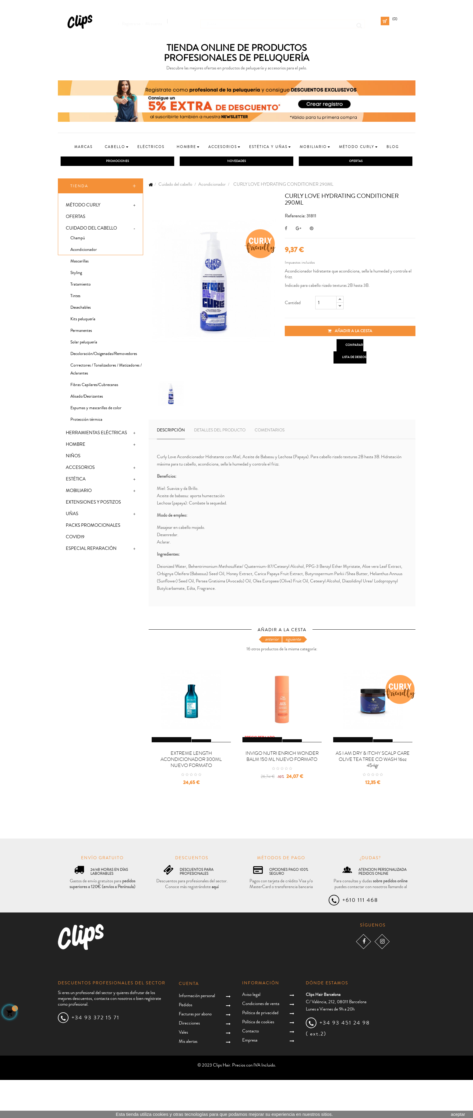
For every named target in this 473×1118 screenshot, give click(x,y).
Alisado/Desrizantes (86, 398)
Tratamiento (80, 286)
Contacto (250, 1069)
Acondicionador (83, 251)
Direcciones (189, 1061)
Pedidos (185, 1043)
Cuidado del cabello (91, 230)
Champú (77, 240)
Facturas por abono (195, 1052)
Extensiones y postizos (93, 504)
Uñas (72, 515)
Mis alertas (188, 1079)
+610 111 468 (360, 938)
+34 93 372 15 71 (95, 1056)
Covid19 (75, 538)
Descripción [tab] (171, 432)
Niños (73, 457)
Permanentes (81, 332)
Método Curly (83, 206)
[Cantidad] (326, 304)
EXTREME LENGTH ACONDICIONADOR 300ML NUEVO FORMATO (191, 797)
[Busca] (282, 21)
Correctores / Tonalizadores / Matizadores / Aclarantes (106, 371)
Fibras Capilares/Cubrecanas (94, 386)
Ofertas (75, 218)
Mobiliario (79, 492)
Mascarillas (79, 263)
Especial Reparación (91, 550)
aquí (215, 925)
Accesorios (80, 469)
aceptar (458, 1114)
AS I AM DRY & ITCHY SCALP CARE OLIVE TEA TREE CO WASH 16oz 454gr (373, 797)
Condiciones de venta (260, 1042)
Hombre (75, 446)
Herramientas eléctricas (96, 434)
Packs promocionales (93, 527)
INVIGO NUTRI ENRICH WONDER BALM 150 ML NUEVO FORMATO (282, 794)
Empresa (249, 1078)
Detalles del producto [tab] (219, 432)
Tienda (79, 187)
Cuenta (189, 1022)
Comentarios (269, 432)
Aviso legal (251, 1032)
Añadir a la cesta (350, 332)
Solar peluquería (83, 344)
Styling (76, 274)
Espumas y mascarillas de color (96, 409)
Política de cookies (258, 1060)
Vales (183, 1070)
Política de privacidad (260, 1051)
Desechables (80, 309)
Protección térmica (86, 421)
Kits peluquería (82, 321)
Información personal (197, 1034)
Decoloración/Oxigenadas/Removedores (103, 355)
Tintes (75, 297)
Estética (76, 480)
